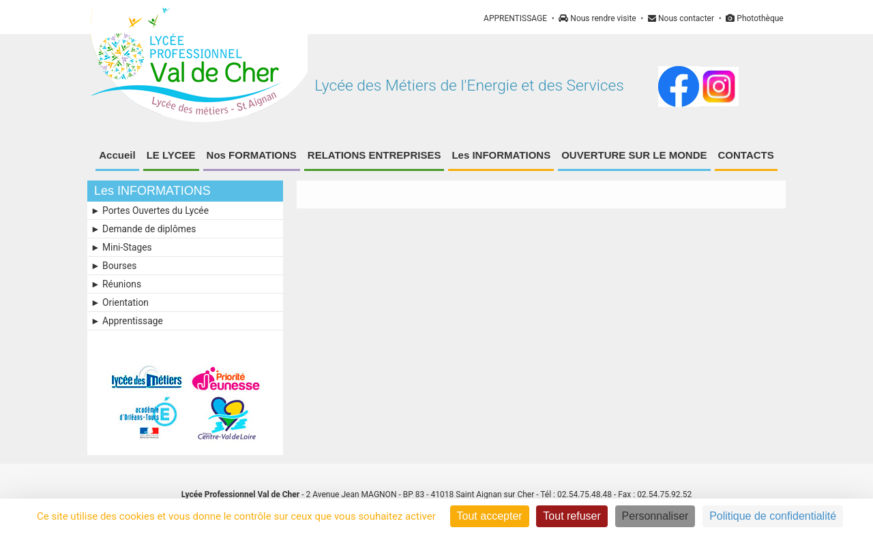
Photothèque (754, 18)
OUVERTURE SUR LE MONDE (634, 155)
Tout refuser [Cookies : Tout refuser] (571, 516)
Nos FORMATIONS (252, 155)
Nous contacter (681, 18)
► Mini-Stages (121, 247)
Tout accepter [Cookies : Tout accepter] (489, 516)
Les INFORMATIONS (501, 155)
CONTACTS (746, 155)
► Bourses (113, 265)
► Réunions (116, 284)
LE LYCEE (171, 155)
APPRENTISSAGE (515, 18)
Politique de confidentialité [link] (772, 516)
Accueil (117, 155)
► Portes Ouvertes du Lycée (150, 210)
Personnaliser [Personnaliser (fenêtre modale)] (655, 516)
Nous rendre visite (597, 18)
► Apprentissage (127, 320)
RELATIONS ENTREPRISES (374, 155)
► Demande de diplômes (143, 228)
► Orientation (120, 302)
